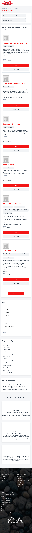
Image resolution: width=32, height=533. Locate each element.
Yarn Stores (6, 367)
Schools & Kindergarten (9, 354)
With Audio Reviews (10, 326)
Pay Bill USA (20, 484)
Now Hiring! (4, 478)
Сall (16, 65)
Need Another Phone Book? (23, 480)
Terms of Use (20, 530)
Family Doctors (7, 363)
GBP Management (5, 500)
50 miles (7, 312)
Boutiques (5, 352)
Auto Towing (6, 347)
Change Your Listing (21, 478)
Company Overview (5, 474)
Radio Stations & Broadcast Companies (13, 360)
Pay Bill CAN (20, 486)
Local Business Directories (7, 492)
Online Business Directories (7, 494)
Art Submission (20, 476)
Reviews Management (6, 502)
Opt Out (19, 482)
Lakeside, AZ (18, 8)
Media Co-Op (4, 476)
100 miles (7, 315)
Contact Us (3, 480)
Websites (3, 496)
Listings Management (6, 498)
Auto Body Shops (7, 356)
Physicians (5, 358)
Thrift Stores (6, 349)
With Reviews (8, 323)
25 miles (7, 309)
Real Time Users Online (6, 512)
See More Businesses (16, 293)
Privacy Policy (12, 530)
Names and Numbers (7, 8)
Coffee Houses (7, 365)
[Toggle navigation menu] (30, 3)
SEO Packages (4, 504)
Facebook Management (6, 510)
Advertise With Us (21, 474)
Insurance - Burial (7, 372)
